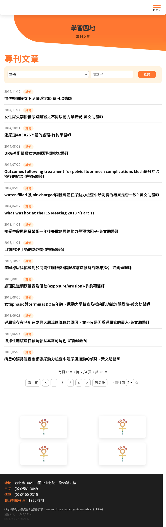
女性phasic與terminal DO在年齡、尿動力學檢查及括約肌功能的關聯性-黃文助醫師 (77, 304)
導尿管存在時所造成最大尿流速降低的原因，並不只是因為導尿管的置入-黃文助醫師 (77, 322)
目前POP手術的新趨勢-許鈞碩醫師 (34, 249)
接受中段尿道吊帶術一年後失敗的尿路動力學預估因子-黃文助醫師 (61, 231)
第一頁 (33, 383)
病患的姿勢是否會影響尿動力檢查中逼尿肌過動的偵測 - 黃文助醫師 (62, 359)
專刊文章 (83, 36)
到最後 (100, 383)
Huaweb (24, 518)
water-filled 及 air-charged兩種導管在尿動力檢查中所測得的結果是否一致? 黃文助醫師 (81, 195)
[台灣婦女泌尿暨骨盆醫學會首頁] (37, 7)
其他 (28, 91)
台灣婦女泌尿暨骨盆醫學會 (55, 509)
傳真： (9, 494)
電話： (9, 488)
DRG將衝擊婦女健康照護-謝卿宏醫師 (36, 153)
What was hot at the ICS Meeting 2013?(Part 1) (49, 213)
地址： (9, 483)
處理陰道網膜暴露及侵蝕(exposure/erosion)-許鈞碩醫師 (54, 286)
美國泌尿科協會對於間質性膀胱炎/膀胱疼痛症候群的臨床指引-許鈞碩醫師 (68, 268)
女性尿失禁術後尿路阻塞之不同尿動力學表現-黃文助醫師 (53, 117)
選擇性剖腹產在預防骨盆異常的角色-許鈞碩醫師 (46, 341)
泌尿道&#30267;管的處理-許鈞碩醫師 (37, 135)
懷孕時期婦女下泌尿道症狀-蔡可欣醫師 (38, 98)
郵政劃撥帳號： (16, 500)
